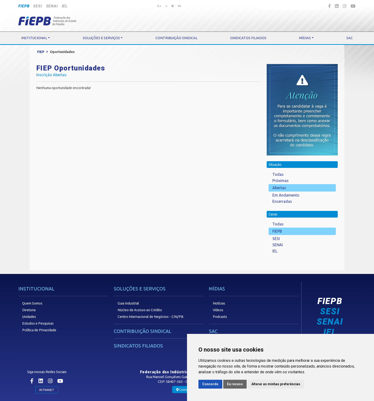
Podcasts (220, 317)
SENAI (52, 6)
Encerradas (282, 201)
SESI (37, 6)
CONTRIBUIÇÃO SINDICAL (142, 331)
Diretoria (29, 310)
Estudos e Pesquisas (38, 323)
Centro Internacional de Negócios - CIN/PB (150, 317)
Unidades (29, 317)
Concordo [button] (210, 384)
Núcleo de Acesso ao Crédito (140, 310)
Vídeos (218, 310)
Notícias (219, 303)
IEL (65, 6)
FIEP (40, 52)
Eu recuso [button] (235, 384)
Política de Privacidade (39, 330)
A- (166, 6)
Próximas (280, 180)
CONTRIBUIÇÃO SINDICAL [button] (176, 38)
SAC (213, 331)
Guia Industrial (128, 303)
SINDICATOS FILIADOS (138, 345)
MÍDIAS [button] (305, 38)
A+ (159, 6)
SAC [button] (349, 38)
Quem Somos (32, 303)
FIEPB (23, 6)
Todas (278, 174)
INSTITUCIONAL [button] (34, 38)
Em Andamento (285, 195)
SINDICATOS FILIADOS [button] (248, 38)
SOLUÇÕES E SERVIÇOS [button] (101, 38)
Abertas (279, 188)
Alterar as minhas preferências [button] (275, 384)
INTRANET (46, 389)
